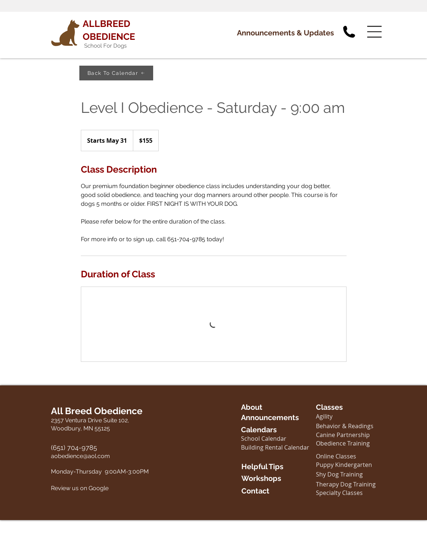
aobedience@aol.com (80, 456)
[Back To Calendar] (116, 73)
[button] (374, 32)
